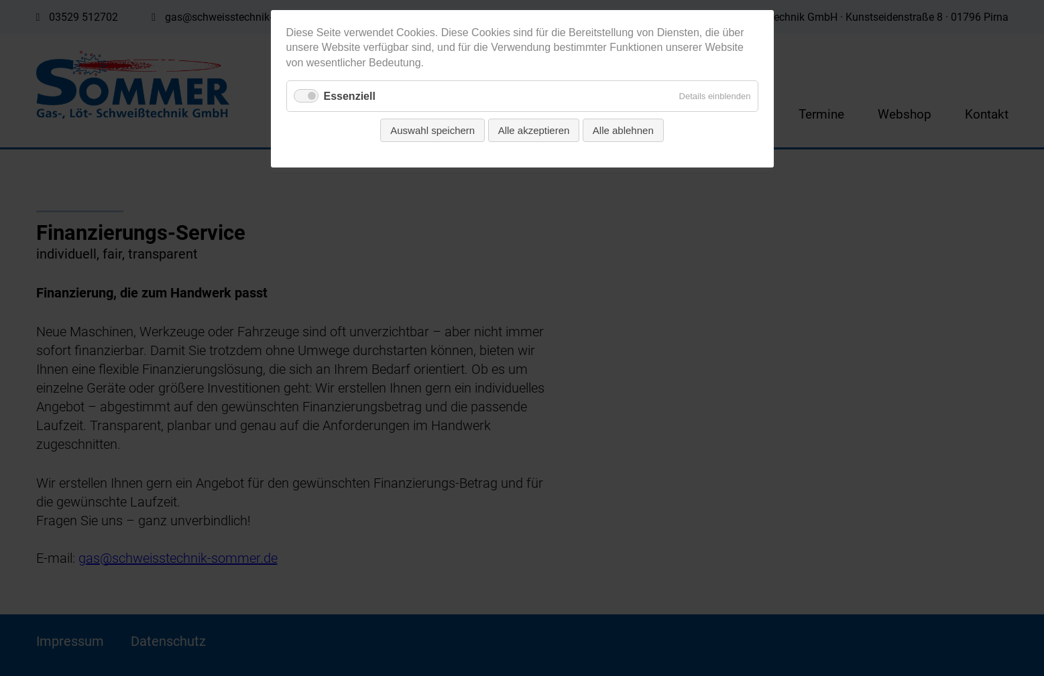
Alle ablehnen (623, 130)
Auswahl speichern (432, 130)
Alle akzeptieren (534, 130)
